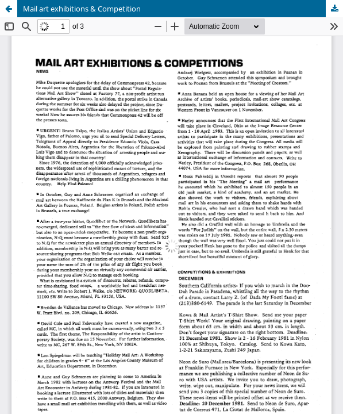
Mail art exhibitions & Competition (82, 8)
